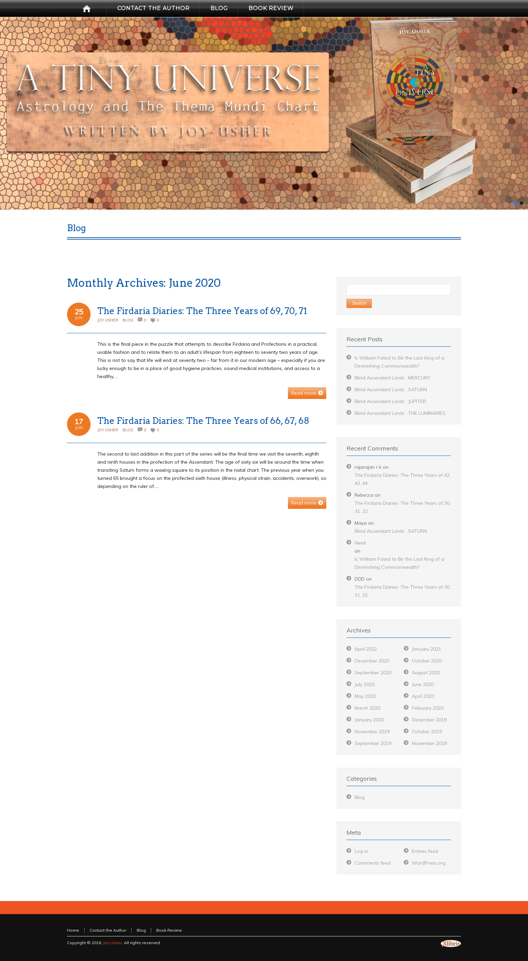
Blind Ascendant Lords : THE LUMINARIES (400, 413)
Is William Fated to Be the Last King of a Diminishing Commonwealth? (399, 563)
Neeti (360, 543)
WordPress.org (429, 863)
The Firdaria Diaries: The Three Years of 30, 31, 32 (403, 507)
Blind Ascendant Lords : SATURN (391, 389)
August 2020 (426, 673)
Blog (128, 320)
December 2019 (429, 720)
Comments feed (373, 863)
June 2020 (423, 684)
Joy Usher (107, 320)
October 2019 (427, 731)
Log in (361, 851)
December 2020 (372, 661)
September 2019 (373, 743)
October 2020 (427, 661)
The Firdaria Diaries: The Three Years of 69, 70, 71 (202, 311)
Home (73, 930)
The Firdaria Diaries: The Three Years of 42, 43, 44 (403, 479)
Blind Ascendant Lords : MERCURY (392, 378)
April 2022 (366, 649)
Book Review (169, 930)
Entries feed (425, 851)
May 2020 (365, 696)
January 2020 (369, 720)
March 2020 (367, 708)
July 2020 (364, 684)
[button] (515, 203)
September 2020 (373, 673)
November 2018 (429, 743)
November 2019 (372, 731)
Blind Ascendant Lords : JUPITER (390, 401)
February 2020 (427, 708)
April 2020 (423, 696)
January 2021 (426, 649)
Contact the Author (108, 930)
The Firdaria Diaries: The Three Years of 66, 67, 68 (203, 420)
